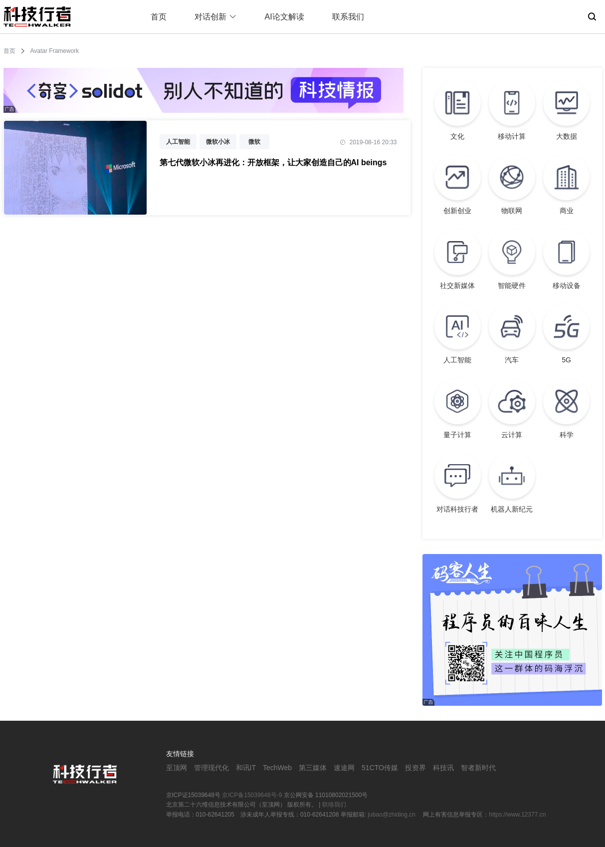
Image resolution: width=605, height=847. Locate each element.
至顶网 (176, 768)
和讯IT (246, 768)
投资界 (415, 768)
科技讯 (443, 768)
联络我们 (334, 804)
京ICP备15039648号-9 (252, 795)
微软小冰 (218, 141)
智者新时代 (478, 768)
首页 (159, 16)
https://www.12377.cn (517, 814)
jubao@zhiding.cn (392, 814)
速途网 (344, 768)
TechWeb (277, 768)
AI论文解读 (284, 16)
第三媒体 (313, 768)
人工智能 (178, 141)
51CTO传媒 (380, 768)
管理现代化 (211, 768)
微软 (254, 141)
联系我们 (348, 16)
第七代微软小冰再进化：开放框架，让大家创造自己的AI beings (273, 162)
